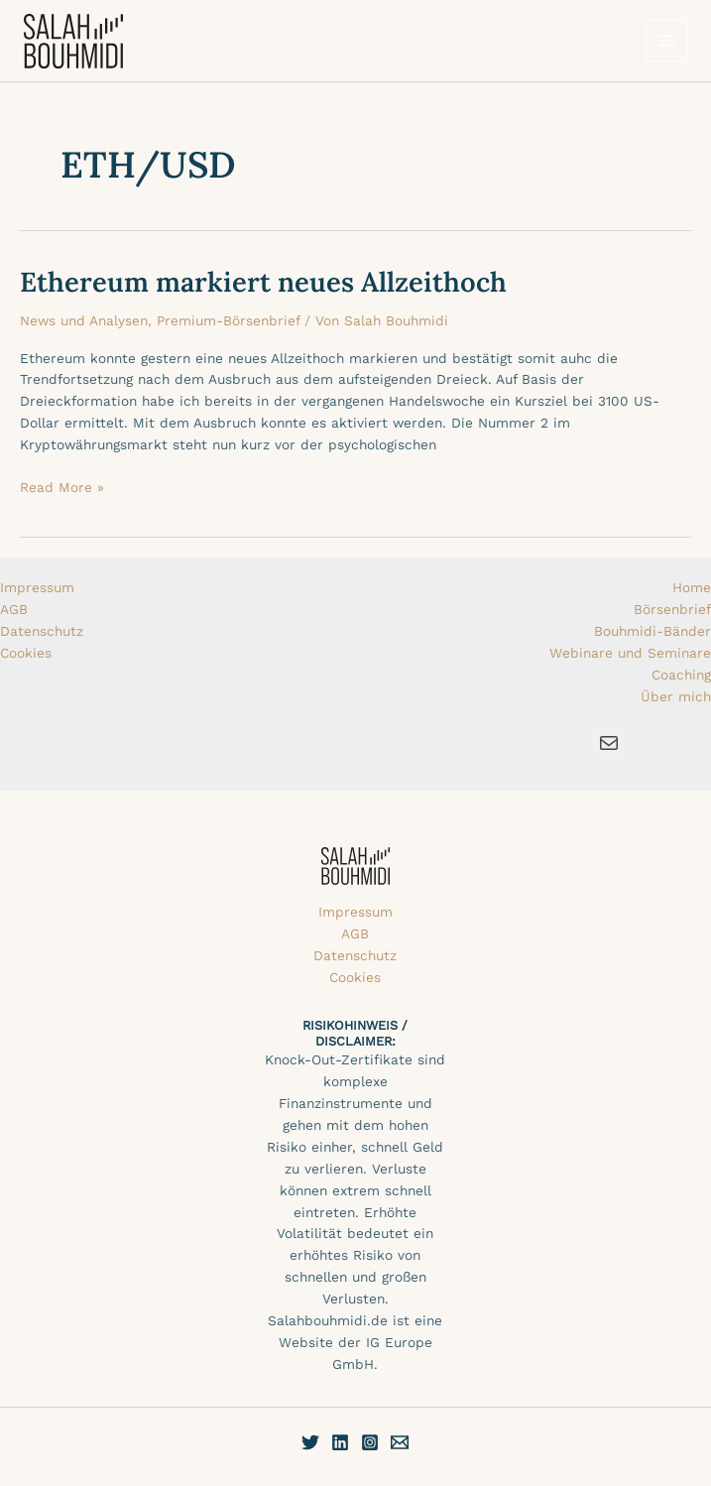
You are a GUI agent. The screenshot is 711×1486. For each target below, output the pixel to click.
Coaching (681, 674)
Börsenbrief (672, 609)
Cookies (26, 653)
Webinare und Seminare (630, 653)
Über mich (676, 696)
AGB (14, 609)
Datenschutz (41, 631)
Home (691, 587)
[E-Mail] (400, 1442)
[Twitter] (310, 1442)
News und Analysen (84, 320)
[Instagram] (370, 1442)
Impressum (37, 587)
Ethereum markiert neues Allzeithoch (263, 281)
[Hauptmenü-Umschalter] (667, 41)
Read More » (62, 486)
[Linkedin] (340, 1442)
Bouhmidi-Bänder (652, 631)
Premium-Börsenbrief (228, 320)
